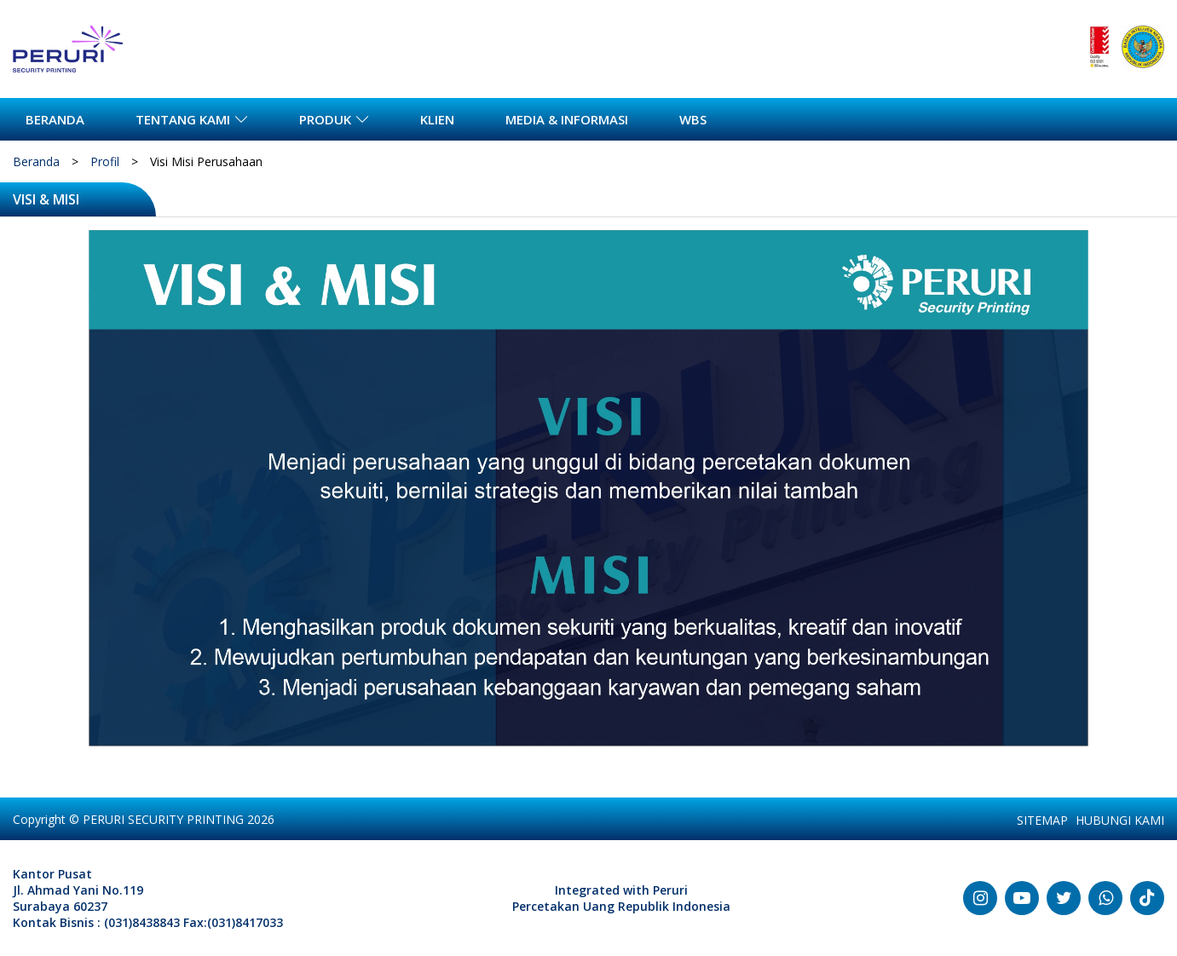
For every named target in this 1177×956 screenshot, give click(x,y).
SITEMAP (1042, 820)
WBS (693, 119)
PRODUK (325, 119)
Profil (104, 161)
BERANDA (55, 119)
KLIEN (437, 119)
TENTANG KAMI (183, 119)
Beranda (36, 161)
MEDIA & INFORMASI (566, 119)
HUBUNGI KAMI (1120, 820)
